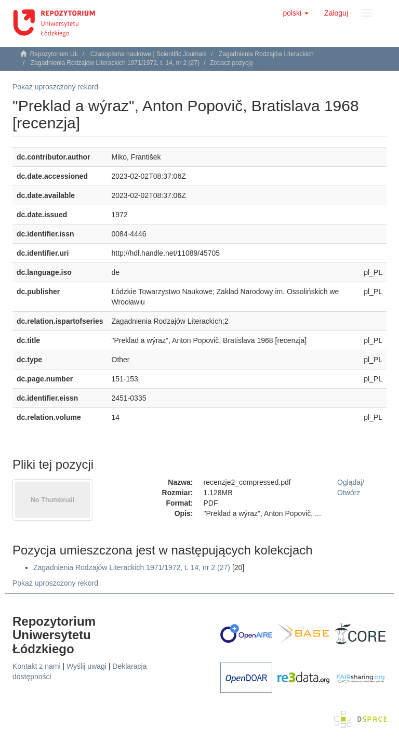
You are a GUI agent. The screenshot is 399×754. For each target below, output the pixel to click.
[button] (295, 13)
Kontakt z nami (36, 666)
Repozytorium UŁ (54, 54)
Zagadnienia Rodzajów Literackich (266, 54)
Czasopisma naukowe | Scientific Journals (148, 54)
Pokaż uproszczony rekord (55, 87)
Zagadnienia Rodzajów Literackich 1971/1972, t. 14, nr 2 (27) (115, 63)
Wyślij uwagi (86, 666)
